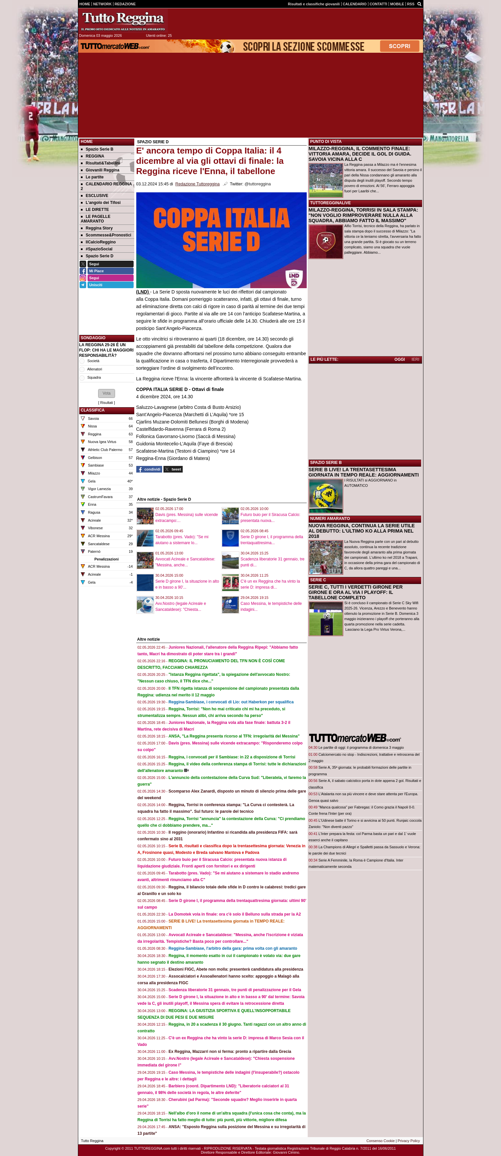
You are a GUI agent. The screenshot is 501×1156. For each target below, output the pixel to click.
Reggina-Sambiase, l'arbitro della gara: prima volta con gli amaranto (232, 948)
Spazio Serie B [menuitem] (97, 149)
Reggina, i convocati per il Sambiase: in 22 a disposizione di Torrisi (231, 757)
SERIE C (318, 580)
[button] (106, 393)
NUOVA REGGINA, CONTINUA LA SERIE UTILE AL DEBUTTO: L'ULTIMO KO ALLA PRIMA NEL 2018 (362, 531)
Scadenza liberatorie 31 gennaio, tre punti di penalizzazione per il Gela (234, 990)
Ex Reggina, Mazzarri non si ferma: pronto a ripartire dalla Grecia (229, 1051)
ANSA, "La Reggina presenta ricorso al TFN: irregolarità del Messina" (233, 736)
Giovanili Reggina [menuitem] (100, 170)
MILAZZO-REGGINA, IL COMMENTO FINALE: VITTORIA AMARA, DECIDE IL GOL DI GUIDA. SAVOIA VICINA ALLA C (360, 154)
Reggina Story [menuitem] (97, 228)
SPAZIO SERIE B (326, 462)
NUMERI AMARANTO (330, 518)
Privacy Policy (409, 1141)
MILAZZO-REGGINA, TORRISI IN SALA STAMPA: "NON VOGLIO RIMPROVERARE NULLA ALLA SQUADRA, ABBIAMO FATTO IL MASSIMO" (363, 215)
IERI (415, 359)
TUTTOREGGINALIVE (330, 203)
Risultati (106, 403)
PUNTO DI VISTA (326, 141)
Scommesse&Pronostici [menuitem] (106, 235)
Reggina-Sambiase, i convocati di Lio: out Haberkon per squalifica (230, 702)
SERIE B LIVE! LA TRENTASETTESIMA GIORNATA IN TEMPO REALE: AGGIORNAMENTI (364, 472)
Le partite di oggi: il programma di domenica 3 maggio (361, 747)
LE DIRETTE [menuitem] (95, 209)
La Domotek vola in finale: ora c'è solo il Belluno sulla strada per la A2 (234, 914)
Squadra (94, 377)
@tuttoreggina (257, 184)
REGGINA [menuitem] (92, 156)
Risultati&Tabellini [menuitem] (100, 163)
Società (93, 361)
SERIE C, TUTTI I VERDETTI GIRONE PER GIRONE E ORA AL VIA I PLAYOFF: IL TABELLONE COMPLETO (356, 592)
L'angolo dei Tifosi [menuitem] (101, 202)
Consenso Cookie (380, 1141)
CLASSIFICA (93, 410)
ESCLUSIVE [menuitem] (94, 195)
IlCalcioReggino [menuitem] (98, 242)
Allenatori (94, 369)
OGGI (400, 359)
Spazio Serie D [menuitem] (97, 256)
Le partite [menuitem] (92, 177)
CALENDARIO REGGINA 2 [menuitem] (106, 186)
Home (87, 141)
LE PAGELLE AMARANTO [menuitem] (95, 219)
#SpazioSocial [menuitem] (97, 249)
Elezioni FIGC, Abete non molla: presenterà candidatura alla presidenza (235, 969)
